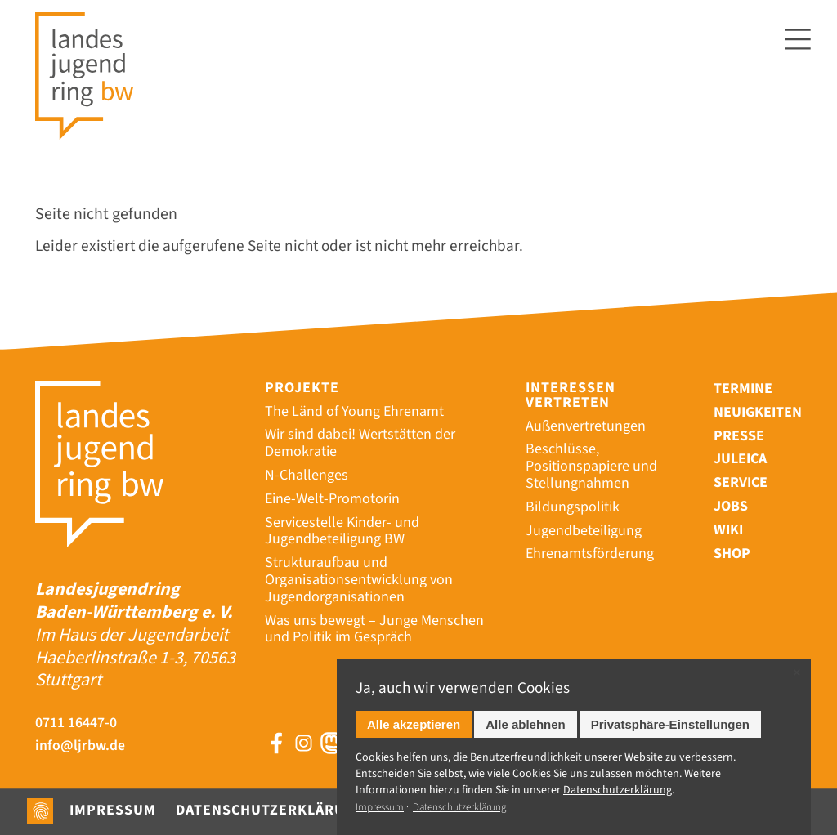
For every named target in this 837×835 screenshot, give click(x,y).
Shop (732, 553)
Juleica (740, 459)
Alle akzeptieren (413, 724)
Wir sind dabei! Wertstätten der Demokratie (360, 443)
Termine (743, 388)
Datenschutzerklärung (270, 810)
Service (741, 482)
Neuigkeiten (758, 412)
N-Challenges (306, 475)
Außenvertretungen (586, 426)
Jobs (731, 506)
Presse (739, 436)
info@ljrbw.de (80, 746)
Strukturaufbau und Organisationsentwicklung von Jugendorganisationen (359, 579)
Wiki (728, 530)
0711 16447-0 (76, 723)
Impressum (112, 810)
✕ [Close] (796, 673)
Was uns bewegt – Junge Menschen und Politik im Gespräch (374, 629)
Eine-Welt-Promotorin (332, 499)
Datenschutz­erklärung (617, 790)
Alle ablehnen (526, 724)
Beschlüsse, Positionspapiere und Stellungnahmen (591, 466)
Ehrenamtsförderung (590, 553)
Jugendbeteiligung (584, 530)
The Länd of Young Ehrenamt (354, 411)
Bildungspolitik (573, 507)
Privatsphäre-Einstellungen (670, 724)
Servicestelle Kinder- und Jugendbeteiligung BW (342, 531)
